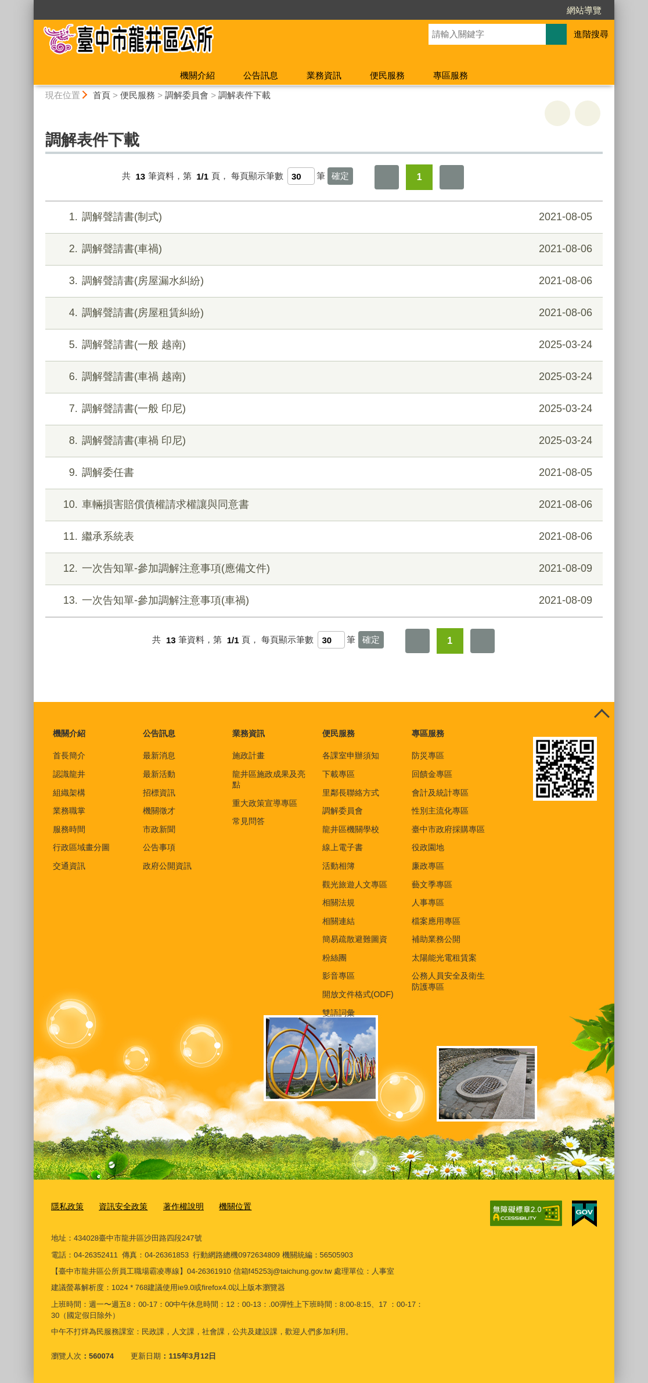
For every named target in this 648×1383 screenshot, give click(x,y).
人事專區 (428, 902)
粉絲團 (334, 957)
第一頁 (387, 177)
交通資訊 (69, 865)
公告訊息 (260, 75)
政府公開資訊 (167, 865)
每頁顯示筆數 (257, 176)
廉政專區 (428, 865)
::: (29, 5)
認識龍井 (69, 774)
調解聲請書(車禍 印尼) (322, 440)
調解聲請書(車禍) (322, 249)
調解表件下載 (244, 95)
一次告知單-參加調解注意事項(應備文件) (322, 568)
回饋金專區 (432, 774)
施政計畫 (248, 755)
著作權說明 (176, 1206)
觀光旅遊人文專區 (354, 884)
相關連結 (338, 921)
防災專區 (428, 755)
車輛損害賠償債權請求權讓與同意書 (322, 504)
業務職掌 (69, 810)
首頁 (101, 95)
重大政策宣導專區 (264, 803)
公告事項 (159, 847)
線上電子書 (342, 847)
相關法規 (338, 902)
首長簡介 (69, 755)
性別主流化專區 (440, 810)
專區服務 (450, 75)
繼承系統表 (322, 536)
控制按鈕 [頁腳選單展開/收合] (601, 715)
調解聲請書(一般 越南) (322, 344)
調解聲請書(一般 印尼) (322, 408)
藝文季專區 (432, 884)
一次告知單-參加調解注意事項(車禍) (322, 600)
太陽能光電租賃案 (444, 957)
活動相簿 (338, 865)
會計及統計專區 (440, 792)
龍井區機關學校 (350, 829)
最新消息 (159, 755)
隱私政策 (66, 1206)
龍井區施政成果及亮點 (268, 779)
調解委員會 (186, 95)
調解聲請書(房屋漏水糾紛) (322, 281)
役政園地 (428, 847)
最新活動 (159, 774)
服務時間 (69, 829)
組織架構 (69, 792)
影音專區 (338, 975)
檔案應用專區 (436, 921)
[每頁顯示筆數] (301, 176)
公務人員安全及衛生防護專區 (448, 981)
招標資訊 (159, 792)
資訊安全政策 (119, 1206)
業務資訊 (324, 75)
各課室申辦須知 (350, 755)
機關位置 (225, 1206)
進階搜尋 (591, 34)
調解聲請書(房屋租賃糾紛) (322, 312)
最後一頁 (452, 177)
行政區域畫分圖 (81, 847)
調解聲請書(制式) (322, 217)
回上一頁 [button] (587, 113)
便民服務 (387, 75)
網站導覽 (584, 10)
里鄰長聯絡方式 (350, 792)
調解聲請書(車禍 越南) (322, 376)
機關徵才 (159, 810)
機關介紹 (197, 75)
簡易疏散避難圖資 (354, 939)
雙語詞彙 (338, 1012)
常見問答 (248, 821)
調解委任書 (322, 472)
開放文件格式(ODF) (358, 994)
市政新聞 (159, 829)
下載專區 (338, 774)
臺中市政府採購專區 (448, 829)
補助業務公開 (436, 939)
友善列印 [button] (557, 113)
